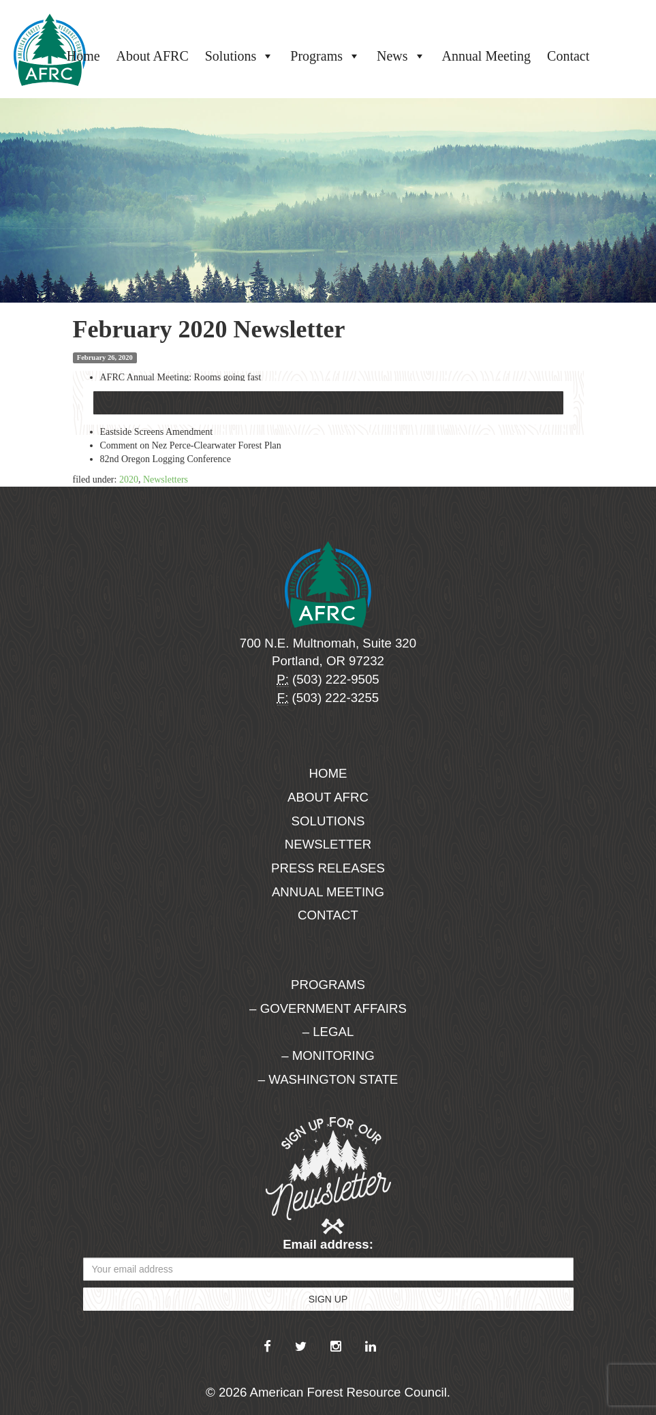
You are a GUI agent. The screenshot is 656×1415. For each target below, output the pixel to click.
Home (83, 55)
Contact (568, 55)
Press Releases (328, 868)
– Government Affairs (328, 1008)
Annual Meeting (486, 55)
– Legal (328, 1031)
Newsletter (328, 844)
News (401, 55)
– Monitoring (327, 1055)
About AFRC (152, 55)
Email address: (328, 1244)
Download (328, 402)
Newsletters (165, 479)
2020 (128, 479)
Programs (325, 55)
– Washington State (328, 1079)
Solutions (240, 55)
